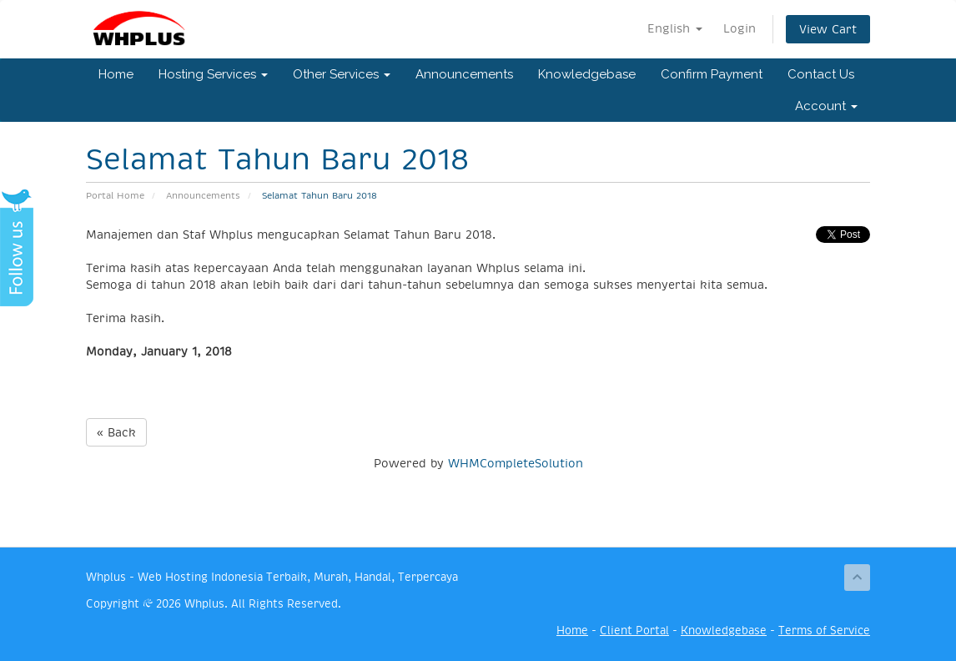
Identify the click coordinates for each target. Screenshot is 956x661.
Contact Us (820, 74)
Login (739, 28)
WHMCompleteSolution (515, 463)
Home (115, 74)
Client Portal (634, 630)
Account (826, 106)
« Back (116, 432)
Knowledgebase (587, 74)
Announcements (464, 74)
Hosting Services (213, 74)
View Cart (828, 29)
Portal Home (115, 195)
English (674, 28)
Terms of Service (824, 630)
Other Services (341, 74)
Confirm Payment (711, 74)
